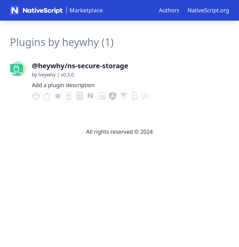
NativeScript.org (208, 10)
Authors (169, 10)
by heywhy (43, 74)
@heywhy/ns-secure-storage (80, 65)
